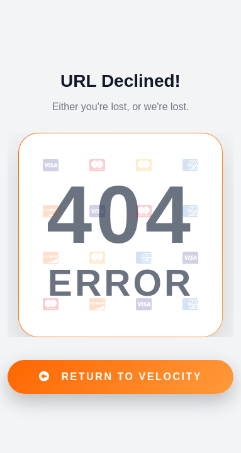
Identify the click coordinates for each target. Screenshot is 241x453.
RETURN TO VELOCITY (120, 376)
